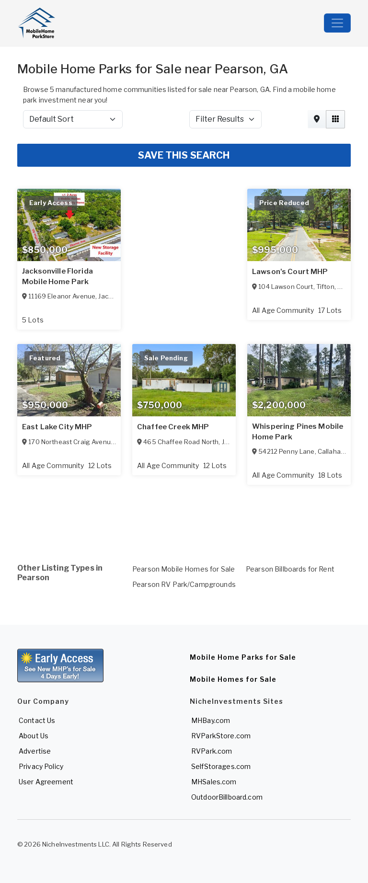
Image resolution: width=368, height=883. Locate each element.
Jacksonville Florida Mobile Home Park (57, 276)
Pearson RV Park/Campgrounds (184, 584)
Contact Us (37, 720)
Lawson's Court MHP (290, 271)
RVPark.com (211, 751)
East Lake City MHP (57, 427)
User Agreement (46, 782)
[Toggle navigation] (337, 23)
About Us (33, 736)
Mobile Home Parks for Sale (243, 657)
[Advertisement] (184, 513)
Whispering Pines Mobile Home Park (297, 431)
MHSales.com (214, 782)
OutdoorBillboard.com (227, 797)
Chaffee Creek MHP (173, 427)
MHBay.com (210, 720)
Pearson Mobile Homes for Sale (183, 569)
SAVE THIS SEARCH (184, 155)
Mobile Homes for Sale (233, 679)
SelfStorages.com (221, 766)
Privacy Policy (41, 766)
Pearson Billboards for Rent (290, 569)
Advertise (35, 751)
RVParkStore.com (221, 736)
